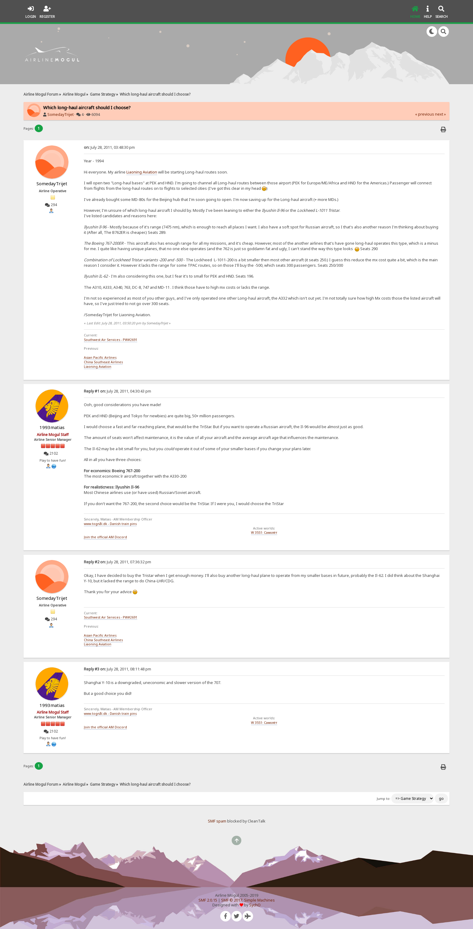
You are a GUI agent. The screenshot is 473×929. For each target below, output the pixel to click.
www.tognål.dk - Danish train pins (110, 524)
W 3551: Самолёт (264, 532)
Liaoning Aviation (141, 172)
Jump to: (383, 799)
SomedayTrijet (60, 114)
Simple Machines (259, 900)
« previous (424, 114)
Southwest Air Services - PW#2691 (110, 340)
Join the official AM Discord (105, 537)
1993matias (52, 427)
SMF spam (217, 821)
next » (440, 114)
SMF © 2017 (231, 900)
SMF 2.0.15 (207, 900)
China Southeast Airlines (103, 362)
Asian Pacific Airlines (100, 357)
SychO (255, 905)
